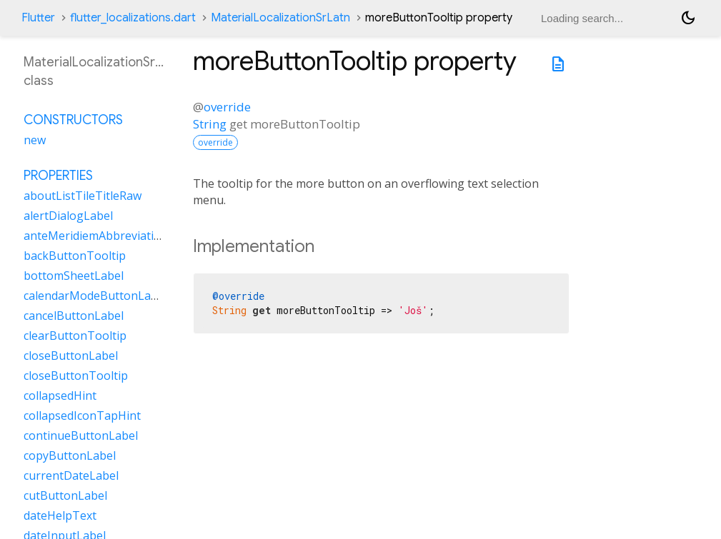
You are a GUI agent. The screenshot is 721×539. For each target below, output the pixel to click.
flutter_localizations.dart (133, 18)
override (227, 107)
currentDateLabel (71, 475)
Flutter (38, 18)
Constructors (73, 120)
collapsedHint (60, 395)
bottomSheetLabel (74, 275)
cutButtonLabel (65, 495)
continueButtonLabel (81, 435)
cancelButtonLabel (74, 315)
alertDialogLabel (68, 215)
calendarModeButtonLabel (95, 295)
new (35, 140)
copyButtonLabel (70, 455)
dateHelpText (60, 515)
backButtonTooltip (75, 255)
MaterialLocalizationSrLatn (280, 18)
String (210, 124)
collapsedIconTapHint (82, 415)
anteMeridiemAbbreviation (96, 235)
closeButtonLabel (71, 355)
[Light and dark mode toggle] (688, 17)
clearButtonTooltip (75, 335)
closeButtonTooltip (76, 375)
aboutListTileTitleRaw (82, 195)
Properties (58, 175)
